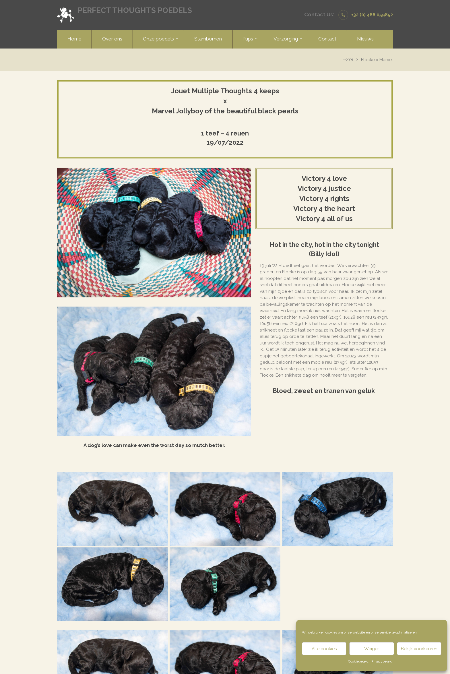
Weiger (371, 648)
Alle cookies (324, 648)
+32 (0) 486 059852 (372, 15)
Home (347, 59)
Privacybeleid (381, 661)
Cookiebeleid (358, 661)
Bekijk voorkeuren (419, 648)
